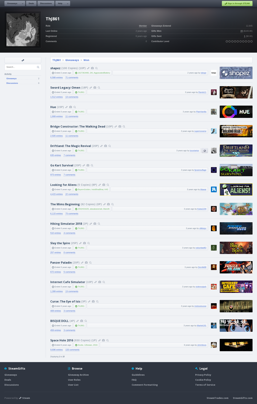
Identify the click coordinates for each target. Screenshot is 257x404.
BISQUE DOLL (59, 321)
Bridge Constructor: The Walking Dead (77, 126)
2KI (91, 73)
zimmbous (201, 345)
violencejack (201, 287)
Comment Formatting (145, 384)
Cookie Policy (203, 379)
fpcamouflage (200, 170)
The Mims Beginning (65, 204)
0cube (80, 345)
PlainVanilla (201, 112)
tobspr (203, 73)
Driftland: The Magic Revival (70, 146)
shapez (55, 68)
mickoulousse (200, 306)
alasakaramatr (96, 209)
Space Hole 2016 (61, 340)
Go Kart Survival (61, 165)
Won (86, 60)
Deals (31, 3)
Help (60, 3)
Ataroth (106, 209)
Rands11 (202, 92)
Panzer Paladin (61, 263)
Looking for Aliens (63, 185)
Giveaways (12, 3)
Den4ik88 (202, 267)
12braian (88, 345)
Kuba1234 (201, 209)
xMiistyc (202, 228)
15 (241, 31)
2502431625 (83, 209)
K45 (106, 189)
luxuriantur (194, 150)
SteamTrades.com (217, 398)
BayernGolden (84, 189)
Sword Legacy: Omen (65, 88)
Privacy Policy (203, 374)
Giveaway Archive (78, 374)
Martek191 (201, 325)
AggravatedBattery (102, 73)
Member (143, 26)
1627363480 (83, 73)
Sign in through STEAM (237, 3)
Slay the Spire (60, 243)
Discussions (46, 3)
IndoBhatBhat (98, 189)
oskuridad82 (201, 248)
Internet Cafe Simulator (67, 282)
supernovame (200, 131)
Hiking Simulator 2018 (66, 224)
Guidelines (138, 374)
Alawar (203, 189)
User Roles (74, 379)
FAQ (134, 379)
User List (73, 384)
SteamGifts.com (243, 398)
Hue (53, 107)
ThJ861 (56, 60)
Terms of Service (205, 384)
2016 (95, 345)
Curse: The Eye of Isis (65, 301)
